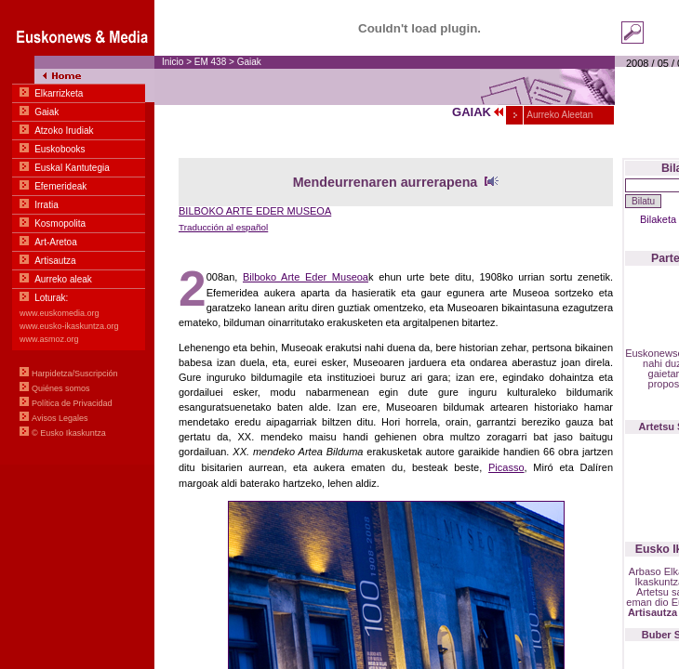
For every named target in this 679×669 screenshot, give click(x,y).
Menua (77, 232)
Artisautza (652, 612)
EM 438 (211, 62)
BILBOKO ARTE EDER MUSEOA (255, 210)
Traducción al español (223, 227)
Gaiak (249, 62)
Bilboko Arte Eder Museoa (305, 276)
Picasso (506, 467)
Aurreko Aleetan (558, 115)
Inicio (172, 62)
